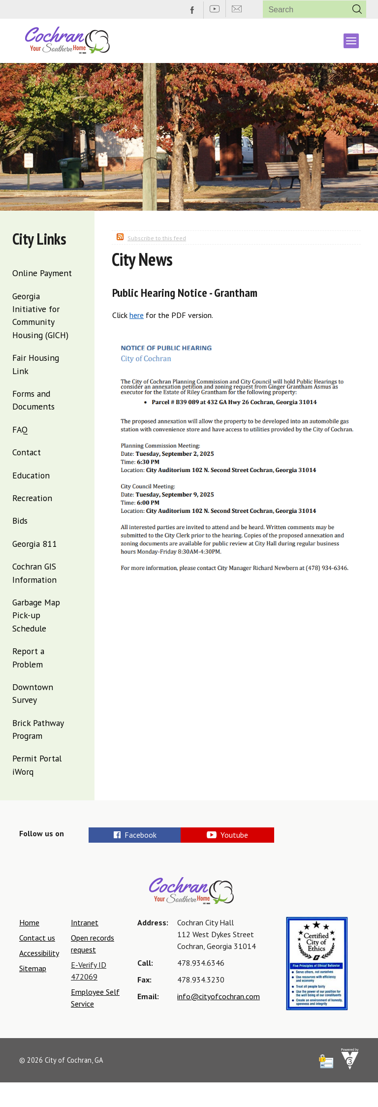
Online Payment (42, 273)
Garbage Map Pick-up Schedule (36, 615)
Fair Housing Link (35, 364)
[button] (357, 9)
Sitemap (32, 968)
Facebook (135, 835)
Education (31, 475)
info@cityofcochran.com (218, 996)
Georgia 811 (34, 543)
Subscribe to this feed (156, 238)
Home (29, 922)
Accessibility (39, 953)
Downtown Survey (32, 693)
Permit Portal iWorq (37, 765)
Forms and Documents (33, 400)
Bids (20, 520)
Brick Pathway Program (37, 729)
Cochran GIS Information (34, 573)
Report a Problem (28, 657)
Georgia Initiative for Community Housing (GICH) (40, 315)
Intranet (84, 922)
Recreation (32, 498)
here (136, 315)
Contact (26, 452)
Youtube (258, 835)
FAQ (20, 429)
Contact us (37, 938)
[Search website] (301, 9)
